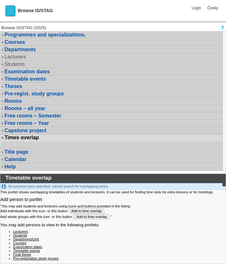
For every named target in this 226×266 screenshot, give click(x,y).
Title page (16, 152)
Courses (14, 42)
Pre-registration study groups (35, 258)
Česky (212, 8)
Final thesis (22, 254)
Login (196, 8)
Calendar (15, 159)
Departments (20, 49)
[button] (10, 10)
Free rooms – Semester (32, 115)
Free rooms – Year (26, 123)
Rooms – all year (24, 108)
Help (10, 166)
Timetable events (25, 79)
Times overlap (21, 138)
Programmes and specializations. (45, 34)
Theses (13, 86)
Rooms (13, 101)
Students (14, 64)
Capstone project (25, 130)
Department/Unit (26, 239)
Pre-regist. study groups (34, 93)
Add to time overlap (86, 211)
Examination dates (27, 71)
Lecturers (15, 57)
